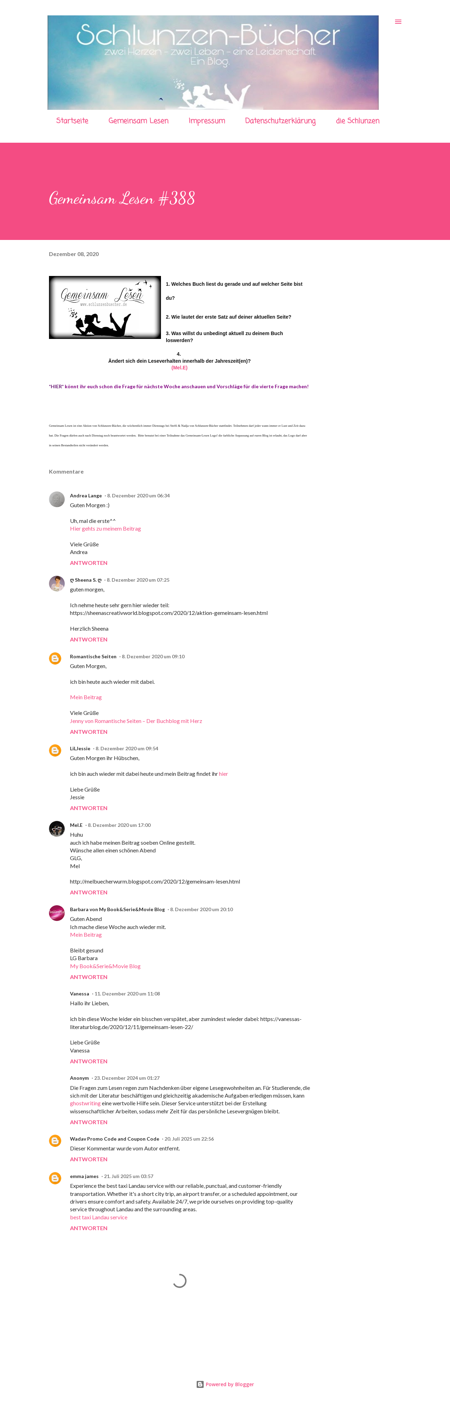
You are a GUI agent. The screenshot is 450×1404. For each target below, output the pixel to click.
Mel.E (76, 825)
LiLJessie (80, 748)
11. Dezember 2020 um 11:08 (127, 994)
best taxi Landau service (98, 1217)
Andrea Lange (86, 495)
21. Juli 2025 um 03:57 (128, 1176)
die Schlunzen (357, 121)
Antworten (88, 562)
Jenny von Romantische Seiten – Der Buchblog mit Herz (136, 720)
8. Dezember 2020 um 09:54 (127, 748)
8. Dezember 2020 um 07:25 (138, 580)
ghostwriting (85, 1103)
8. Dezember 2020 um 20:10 (201, 909)
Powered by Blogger (225, 1384)
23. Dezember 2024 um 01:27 (127, 1078)
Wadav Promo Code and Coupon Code (114, 1139)
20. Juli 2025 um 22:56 (189, 1139)
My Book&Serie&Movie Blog (105, 966)
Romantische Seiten (93, 656)
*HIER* (56, 386)
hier (223, 773)
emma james (84, 1176)
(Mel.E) (179, 367)
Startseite (72, 121)
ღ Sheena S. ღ (85, 580)
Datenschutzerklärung (280, 121)
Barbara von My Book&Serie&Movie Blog (117, 909)
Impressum (207, 121)
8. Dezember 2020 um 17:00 (119, 825)
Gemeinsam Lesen (138, 121)
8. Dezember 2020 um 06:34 (138, 495)
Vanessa (79, 994)
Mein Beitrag (86, 697)
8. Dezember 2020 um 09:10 (153, 656)
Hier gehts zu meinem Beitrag (105, 528)
